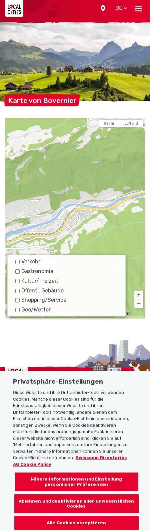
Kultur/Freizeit (36, 281)
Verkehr (27, 261)
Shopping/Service (40, 300)
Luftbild (131, 123)
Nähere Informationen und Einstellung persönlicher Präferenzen (76, 485)
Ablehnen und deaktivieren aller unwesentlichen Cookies (76, 507)
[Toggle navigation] (138, 8)
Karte (109, 123)
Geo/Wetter (33, 309)
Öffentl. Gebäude (39, 290)
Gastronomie (34, 271)
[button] (103, 8)
